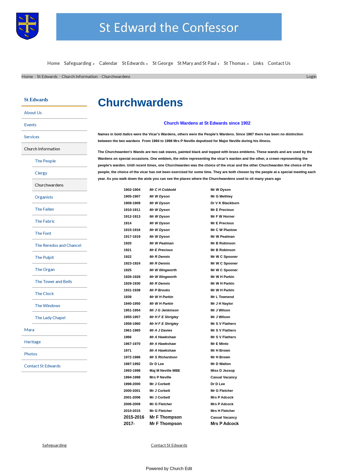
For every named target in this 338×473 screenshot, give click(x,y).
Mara (29, 329)
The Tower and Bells (53, 281)
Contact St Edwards (42, 365)
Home (53, 63)
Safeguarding (77, 63)
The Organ (45, 269)
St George (163, 63)
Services (31, 136)
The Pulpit (44, 257)
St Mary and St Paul (196, 63)
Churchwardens (116, 76)
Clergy (41, 172)
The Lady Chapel (50, 317)
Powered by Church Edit (169, 468)
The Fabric (45, 221)
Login (311, 76)
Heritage (32, 341)
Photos (30, 353)
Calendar (108, 63)
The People (45, 160)
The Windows (47, 305)
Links (258, 63)
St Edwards (133, 63)
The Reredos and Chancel (58, 245)
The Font (43, 233)
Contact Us (279, 63)
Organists (44, 196)
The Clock (44, 293)
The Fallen (44, 208)
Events (30, 124)
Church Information (80, 76)
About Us (33, 112)
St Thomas (235, 63)
